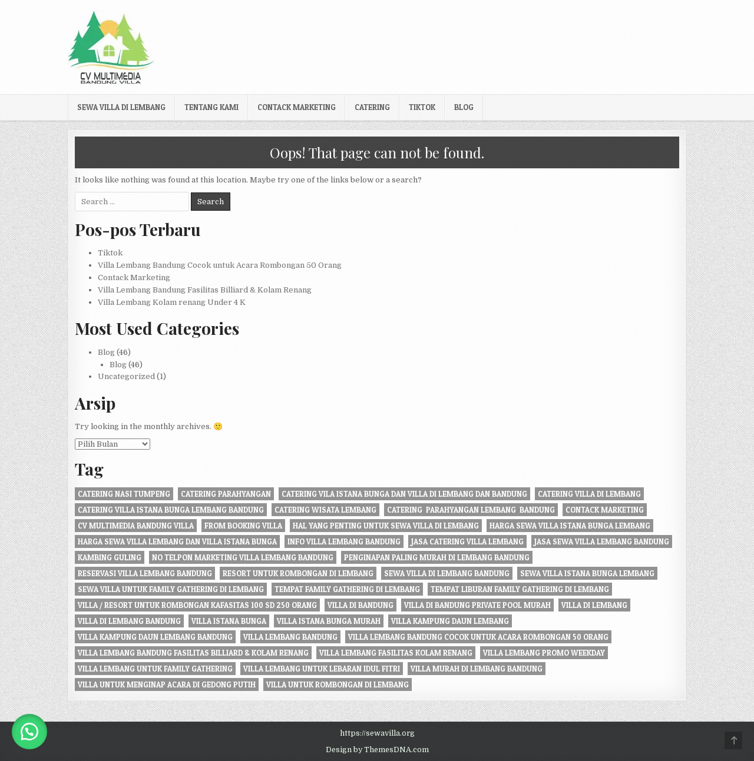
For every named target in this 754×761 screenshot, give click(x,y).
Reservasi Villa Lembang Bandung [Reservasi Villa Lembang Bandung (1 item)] (145, 573)
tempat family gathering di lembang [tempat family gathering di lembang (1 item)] (347, 589)
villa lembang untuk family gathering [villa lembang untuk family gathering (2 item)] (155, 668)
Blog (464, 107)
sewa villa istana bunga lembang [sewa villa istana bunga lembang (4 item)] (587, 573)
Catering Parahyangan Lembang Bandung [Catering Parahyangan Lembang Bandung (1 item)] (471, 509)
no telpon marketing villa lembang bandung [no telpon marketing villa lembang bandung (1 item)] (242, 557)
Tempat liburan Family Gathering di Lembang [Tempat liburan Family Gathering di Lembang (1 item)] (520, 589)
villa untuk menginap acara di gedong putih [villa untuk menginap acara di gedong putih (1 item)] (167, 684)
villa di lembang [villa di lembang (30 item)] (594, 605)
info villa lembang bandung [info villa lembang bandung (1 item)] (344, 541)
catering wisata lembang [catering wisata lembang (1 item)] (325, 509)
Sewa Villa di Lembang (121, 107)
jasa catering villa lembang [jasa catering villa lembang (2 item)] (467, 541)
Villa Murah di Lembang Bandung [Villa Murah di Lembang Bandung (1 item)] (477, 668)
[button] (29, 731)
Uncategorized (126, 376)
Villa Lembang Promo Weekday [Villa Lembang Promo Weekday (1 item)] (544, 652)
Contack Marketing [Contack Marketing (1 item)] (605, 509)
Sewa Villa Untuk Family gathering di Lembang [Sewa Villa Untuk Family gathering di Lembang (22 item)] (171, 589)
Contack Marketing (296, 107)
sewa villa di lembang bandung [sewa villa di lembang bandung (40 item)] (447, 573)
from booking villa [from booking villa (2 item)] (243, 525)
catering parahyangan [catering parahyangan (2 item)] (226, 494)
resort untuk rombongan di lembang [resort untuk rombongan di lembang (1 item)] (298, 573)
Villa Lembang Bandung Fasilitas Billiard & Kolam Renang (205, 289)
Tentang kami (211, 107)
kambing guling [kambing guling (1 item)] (109, 557)
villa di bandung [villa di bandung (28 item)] (360, 605)
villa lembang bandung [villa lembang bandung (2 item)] (290, 637)
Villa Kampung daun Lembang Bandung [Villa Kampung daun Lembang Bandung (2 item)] (155, 637)
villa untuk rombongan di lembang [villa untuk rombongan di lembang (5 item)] (337, 684)
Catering (372, 107)
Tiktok (422, 107)
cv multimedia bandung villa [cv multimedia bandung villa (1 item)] (136, 525)
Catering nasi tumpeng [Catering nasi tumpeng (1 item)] (124, 494)
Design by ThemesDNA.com (377, 750)
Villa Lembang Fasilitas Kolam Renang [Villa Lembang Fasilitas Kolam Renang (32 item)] (395, 652)
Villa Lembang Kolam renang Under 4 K (172, 302)
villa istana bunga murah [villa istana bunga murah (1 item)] (329, 621)
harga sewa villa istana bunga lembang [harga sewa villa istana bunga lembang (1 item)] (570, 525)
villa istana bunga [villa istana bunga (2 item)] (228, 621)
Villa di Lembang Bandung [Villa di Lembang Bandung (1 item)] (129, 621)
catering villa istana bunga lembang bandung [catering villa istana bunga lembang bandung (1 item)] (171, 509)
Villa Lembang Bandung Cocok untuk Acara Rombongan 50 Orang (220, 265)
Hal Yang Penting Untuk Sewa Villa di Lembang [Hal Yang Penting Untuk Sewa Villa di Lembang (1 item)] (386, 525)
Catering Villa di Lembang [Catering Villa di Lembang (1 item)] (589, 494)
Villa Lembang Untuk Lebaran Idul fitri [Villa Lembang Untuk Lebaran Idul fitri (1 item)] (321, 668)
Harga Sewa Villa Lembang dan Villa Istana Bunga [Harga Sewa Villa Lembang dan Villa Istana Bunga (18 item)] (177, 541)
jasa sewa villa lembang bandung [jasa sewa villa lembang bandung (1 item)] (601, 541)
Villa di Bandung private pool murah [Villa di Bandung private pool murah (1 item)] (477, 605)
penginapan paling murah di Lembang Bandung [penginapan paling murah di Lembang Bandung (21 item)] (437, 557)
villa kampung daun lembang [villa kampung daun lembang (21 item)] (450, 621)
